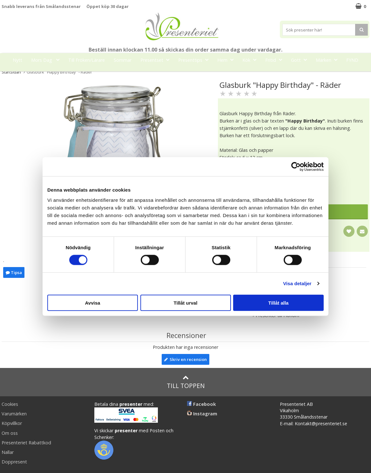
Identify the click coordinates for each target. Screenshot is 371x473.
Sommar (123, 60)
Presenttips (195, 59)
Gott (301, 59)
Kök (251, 59)
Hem (227, 59)
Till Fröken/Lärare (86, 60)
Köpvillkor (12, 423)
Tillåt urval (186, 302)
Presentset (156, 59)
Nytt (17, 60)
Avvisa (92, 302)
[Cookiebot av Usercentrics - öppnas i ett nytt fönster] (296, 167)
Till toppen (186, 382)
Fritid (275, 59)
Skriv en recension (185, 359)
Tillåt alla (278, 302)
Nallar (8, 452)
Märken (328, 59)
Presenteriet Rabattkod (26, 443)
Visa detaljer (297, 283)
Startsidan (11, 72)
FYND (352, 60)
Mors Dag (47, 59)
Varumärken (14, 414)
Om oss (10, 433)
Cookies (10, 404)
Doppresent (14, 462)
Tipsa (14, 272)
